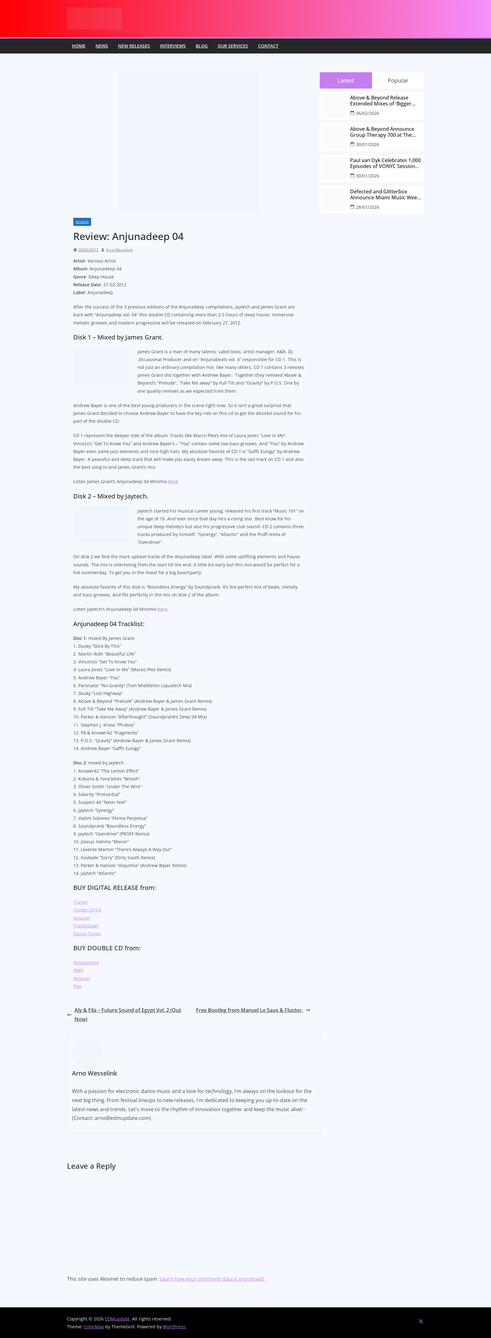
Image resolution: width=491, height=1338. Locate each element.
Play (77, 986)
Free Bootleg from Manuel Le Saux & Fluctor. (253, 1010)
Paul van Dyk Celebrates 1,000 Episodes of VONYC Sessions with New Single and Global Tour (385, 163)
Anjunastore (86, 962)
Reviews (82, 222)
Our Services (233, 46)
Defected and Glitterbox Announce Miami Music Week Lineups (385, 195)
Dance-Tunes (87, 934)
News (102, 46)
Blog (202, 46)
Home (78, 46)
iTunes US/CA (87, 910)
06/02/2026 (367, 113)
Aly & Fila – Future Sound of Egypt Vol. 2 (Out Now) (124, 1015)
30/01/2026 (367, 144)
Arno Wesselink (119, 250)
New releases (134, 46)
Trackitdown (86, 926)
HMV (78, 970)
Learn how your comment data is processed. (212, 1278)
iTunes (80, 902)
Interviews (173, 46)
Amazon (81, 918)
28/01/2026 (367, 207)
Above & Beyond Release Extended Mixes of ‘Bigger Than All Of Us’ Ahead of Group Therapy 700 (380, 101)
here (173, 481)
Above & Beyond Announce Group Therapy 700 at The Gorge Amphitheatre (382, 132)
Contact (268, 46)
